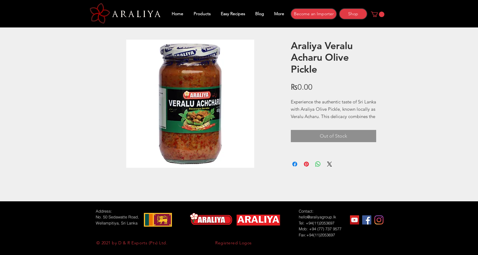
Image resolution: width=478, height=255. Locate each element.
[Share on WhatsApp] (318, 164)
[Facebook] (366, 219)
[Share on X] (329, 164)
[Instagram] (378, 219)
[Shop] (353, 14)
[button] (377, 14)
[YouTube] (354, 219)
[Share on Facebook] (294, 164)
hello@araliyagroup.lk (317, 216)
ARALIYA (135, 14)
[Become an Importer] (314, 14)
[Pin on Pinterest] (306, 164)
